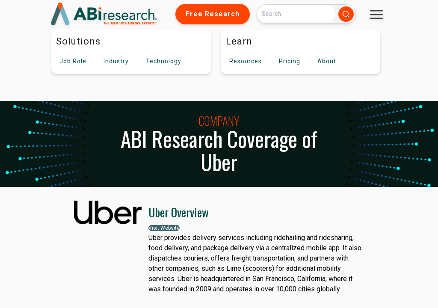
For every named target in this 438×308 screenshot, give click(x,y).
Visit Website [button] (164, 228)
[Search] (296, 14)
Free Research (213, 14)
